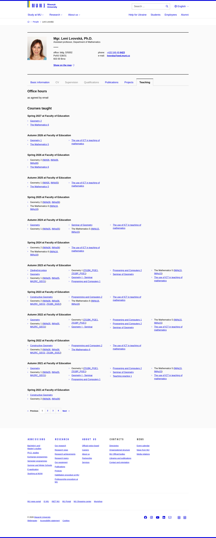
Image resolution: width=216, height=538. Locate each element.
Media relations (143, 454)
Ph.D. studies (33, 453)
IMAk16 (54, 206)
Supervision (71, 82)
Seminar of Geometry (81, 225)
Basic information (39, 82)
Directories (114, 446)
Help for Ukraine (138, 14)
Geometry (35, 225)
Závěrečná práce (38, 270)
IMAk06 (54, 160)
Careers (85, 450)
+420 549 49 (116, 52)
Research (62, 439)
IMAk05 (54, 183)
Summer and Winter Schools (39, 465)
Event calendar (143, 446)
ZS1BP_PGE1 (78, 273)
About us (89, 439)
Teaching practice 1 (122, 376)
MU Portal (66, 501)
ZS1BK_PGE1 (91, 270)
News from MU (143, 450)
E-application (33, 469)
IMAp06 (34, 163)
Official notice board (90, 446)
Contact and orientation (119, 462)
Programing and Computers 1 (85, 281)
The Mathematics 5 (39, 144)
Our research (60, 446)
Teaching (144, 82)
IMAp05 (55, 229)
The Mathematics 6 (39, 125)
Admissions (36, 439)
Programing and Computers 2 (127, 270)
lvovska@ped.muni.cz (118, 56)
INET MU (56, 501)
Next (66, 411)
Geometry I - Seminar (82, 277)
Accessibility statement (50, 521)
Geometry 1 (36, 140)
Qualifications (91, 82)
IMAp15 (75, 232)
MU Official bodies (117, 454)
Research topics (61, 458)
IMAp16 (34, 209)
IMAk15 (95, 229)
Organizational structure (119, 450)
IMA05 (46, 183)
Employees (171, 14)
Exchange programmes (37, 457)
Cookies (66, 521)
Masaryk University (42, 517)
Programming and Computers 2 (86, 297)
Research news (61, 450)
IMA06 (46, 160)
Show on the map (63, 65)
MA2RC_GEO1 (37, 281)
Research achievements (65, 454)
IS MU (46, 501)
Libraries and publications (120, 458)
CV (57, 82)
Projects (128, 82)
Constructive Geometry (41, 297)
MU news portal (34, 501)
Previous (32, 411)
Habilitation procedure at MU (67, 475)
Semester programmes (37, 461)
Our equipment (61, 462)
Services (86, 462)
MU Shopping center (82, 501)
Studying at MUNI (35, 473)
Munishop (98, 501)
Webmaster (32, 521)
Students (155, 14)
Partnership (87, 458)
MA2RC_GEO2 (37, 304)
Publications (111, 82)
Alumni (185, 14)
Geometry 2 (36, 121)
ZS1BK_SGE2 (53, 304)
